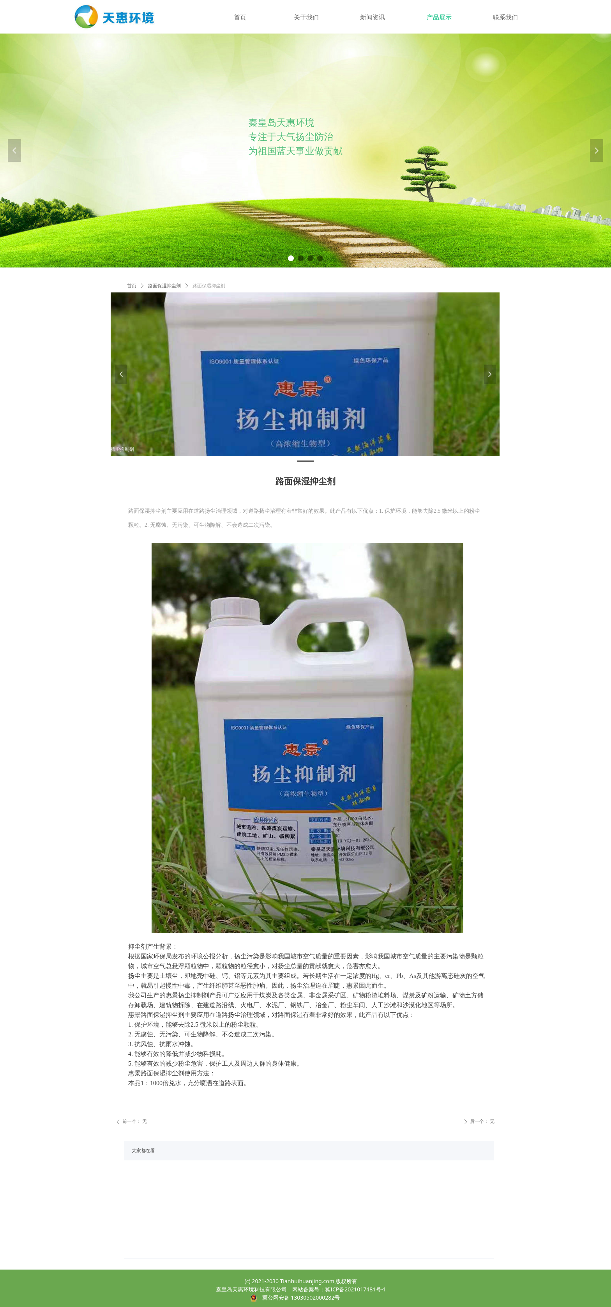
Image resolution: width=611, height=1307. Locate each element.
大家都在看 (143, 1150)
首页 (131, 286)
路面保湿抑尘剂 (164, 286)
